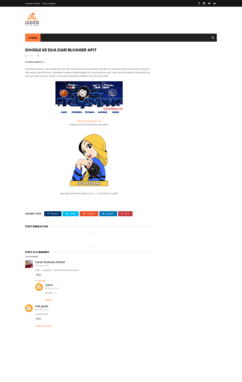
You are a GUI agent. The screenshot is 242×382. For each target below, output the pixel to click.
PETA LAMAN (49, 3)
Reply (38, 275)
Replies (42, 280)
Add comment (44, 326)
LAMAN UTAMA (32, 3)
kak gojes (41, 306)
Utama (33, 37)
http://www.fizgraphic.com (89, 121)
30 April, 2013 (43, 265)
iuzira (49, 285)
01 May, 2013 (42, 309)
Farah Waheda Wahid (50, 262)
